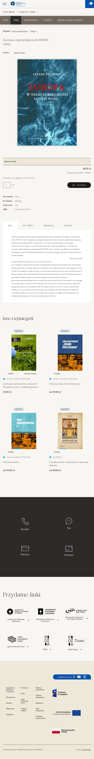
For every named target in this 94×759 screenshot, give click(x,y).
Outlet (5, 20)
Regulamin (39, 703)
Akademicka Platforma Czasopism (10, 690)
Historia (33, 31)
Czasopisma (47, 20)
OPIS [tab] (10, 226)
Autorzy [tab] (68, 226)
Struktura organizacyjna (40, 717)
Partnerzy (24, 688)
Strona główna (9, 12)
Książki (32, 12)
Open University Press (24, 701)
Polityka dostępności (40, 696)
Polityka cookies (24, 709)
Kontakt (25, 524)
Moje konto (10, 709)
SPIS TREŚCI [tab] (28, 226)
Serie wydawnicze (31, 20)
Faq (69, 523)
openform (87, 749)
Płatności (25, 551)
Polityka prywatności (40, 689)
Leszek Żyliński (19, 53)
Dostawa (69, 551)
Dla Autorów (10, 697)
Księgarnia (23, 12)
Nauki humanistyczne (20, 31)
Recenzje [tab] (49, 226)
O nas (23, 693)
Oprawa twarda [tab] (47, 161)
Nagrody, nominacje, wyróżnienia (70, 20)
